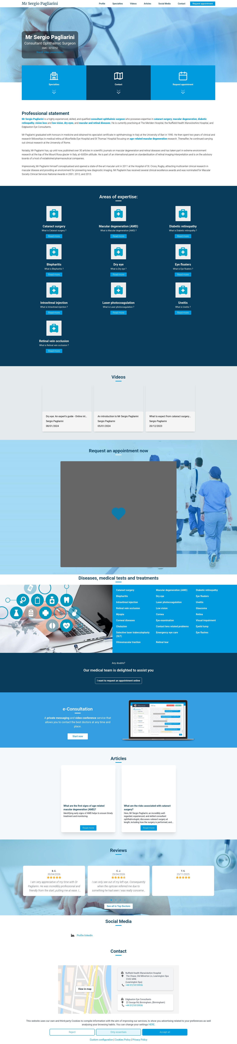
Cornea (160, 614)
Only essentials (118, 1032)
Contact (181, 3)
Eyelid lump (202, 626)
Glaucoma (201, 608)
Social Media (164, 3)
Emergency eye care (167, 632)
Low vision (161, 608)
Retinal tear (162, 642)
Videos (133, 3)
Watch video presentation (50, 52)
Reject (72, 1032)
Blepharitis (122, 596)
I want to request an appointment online (118, 680)
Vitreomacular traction (128, 642)
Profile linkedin (85, 935)
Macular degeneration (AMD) (171, 590)
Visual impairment (206, 620)
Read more (54, 236)
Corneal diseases (125, 620)
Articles (147, 3)
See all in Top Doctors (118, 906)
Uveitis (199, 602)
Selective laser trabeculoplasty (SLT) (132, 634)
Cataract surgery (125, 590)
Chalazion (121, 626)
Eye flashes (202, 632)
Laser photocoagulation (169, 602)
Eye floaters (202, 596)
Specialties (117, 3)
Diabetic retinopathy (207, 590)
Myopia (120, 614)
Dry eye (160, 596)
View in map (84, 989)
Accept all (165, 1032)
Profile (102, 3)
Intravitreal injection (127, 602)
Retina (199, 614)
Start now (77, 736)
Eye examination (165, 620)
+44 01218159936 (134, 985)
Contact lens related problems (172, 626)
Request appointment (203, 3)
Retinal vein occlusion (128, 608)
